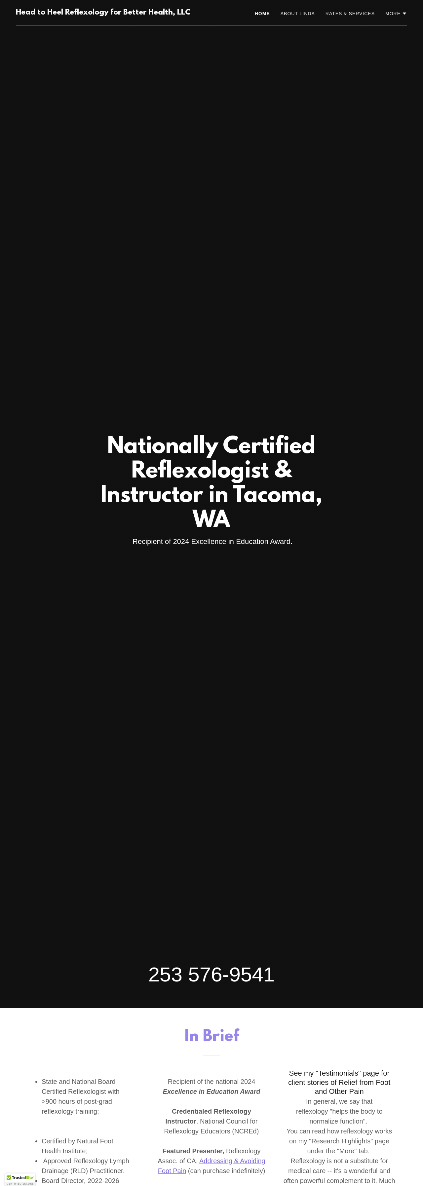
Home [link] (262, 13)
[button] (396, 14)
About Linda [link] (298, 13)
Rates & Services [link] (350, 13)
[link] (103, 13)
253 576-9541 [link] (211, 974)
